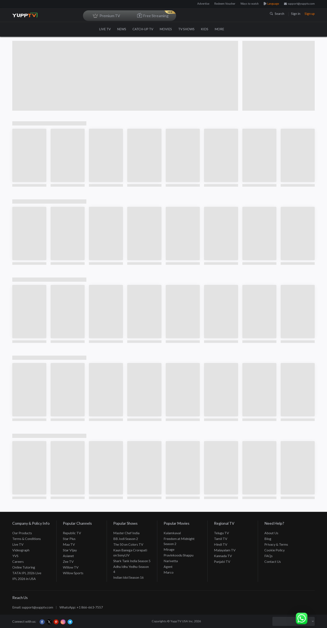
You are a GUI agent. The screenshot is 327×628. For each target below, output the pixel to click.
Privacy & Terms (276, 544)
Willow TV (71, 567)
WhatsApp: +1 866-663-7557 (81, 607)
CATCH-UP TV (142, 29)
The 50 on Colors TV (128, 544)
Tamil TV (220, 539)
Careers (18, 561)
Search (277, 13)
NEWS (121, 29)
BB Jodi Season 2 (125, 539)
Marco (169, 572)
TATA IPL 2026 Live (26, 573)
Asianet (68, 556)
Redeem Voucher (224, 3)
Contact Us (272, 561)
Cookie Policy (274, 550)
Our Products (22, 533)
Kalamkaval (172, 533)
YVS (15, 556)
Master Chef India (126, 533)
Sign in (295, 13)
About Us (271, 533)
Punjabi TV (222, 561)
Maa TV (69, 544)
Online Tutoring (23, 567)
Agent (168, 567)
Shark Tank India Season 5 (131, 561)
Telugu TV (221, 533)
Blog (267, 539)
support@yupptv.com (299, 3)
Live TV (17, 544)
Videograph (20, 550)
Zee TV (68, 561)
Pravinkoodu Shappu (178, 555)
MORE (221, 29)
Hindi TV (220, 544)
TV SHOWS (186, 29)
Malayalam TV (225, 550)
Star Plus (69, 539)
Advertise (203, 3)
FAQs (268, 556)
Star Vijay (70, 550)
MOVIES (166, 29)
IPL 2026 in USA (24, 579)
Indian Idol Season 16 (128, 577)
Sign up (310, 13)
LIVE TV (105, 29)
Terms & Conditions (26, 539)
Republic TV (72, 533)
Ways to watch (249, 3)
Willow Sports (73, 573)
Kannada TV (223, 556)
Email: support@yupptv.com (32, 607)
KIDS (204, 29)
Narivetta (171, 561)
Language (271, 3)
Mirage (169, 549)
